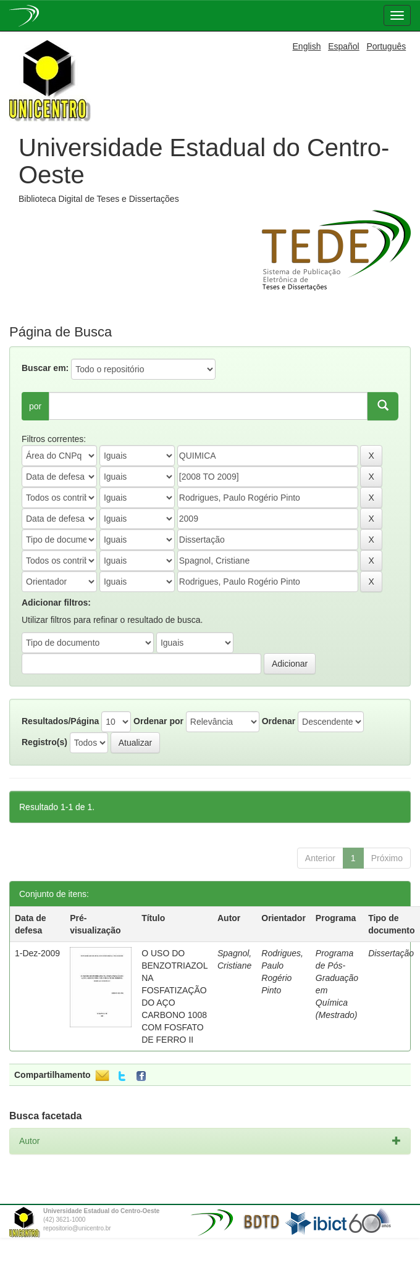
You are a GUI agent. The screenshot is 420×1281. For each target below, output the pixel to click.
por (35, 406)
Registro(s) (44, 742)
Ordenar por (158, 721)
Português (386, 46)
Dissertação (391, 953)
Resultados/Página (60, 721)
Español (343, 46)
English (307, 46)
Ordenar (278, 721)
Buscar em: (45, 368)
